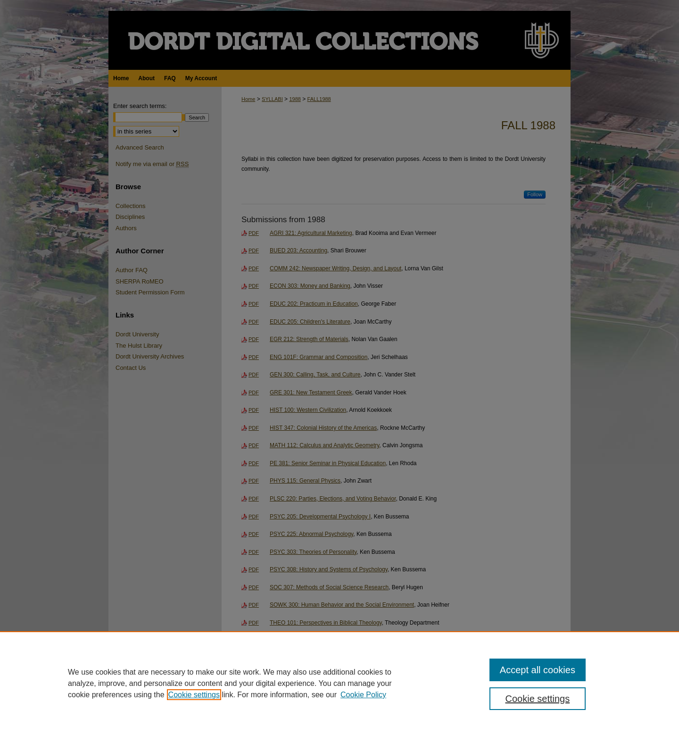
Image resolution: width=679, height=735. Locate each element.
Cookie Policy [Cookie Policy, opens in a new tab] (363, 695)
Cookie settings (194, 695)
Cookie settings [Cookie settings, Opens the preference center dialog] (537, 698)
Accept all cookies (537, 670)
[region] (339, 683)
